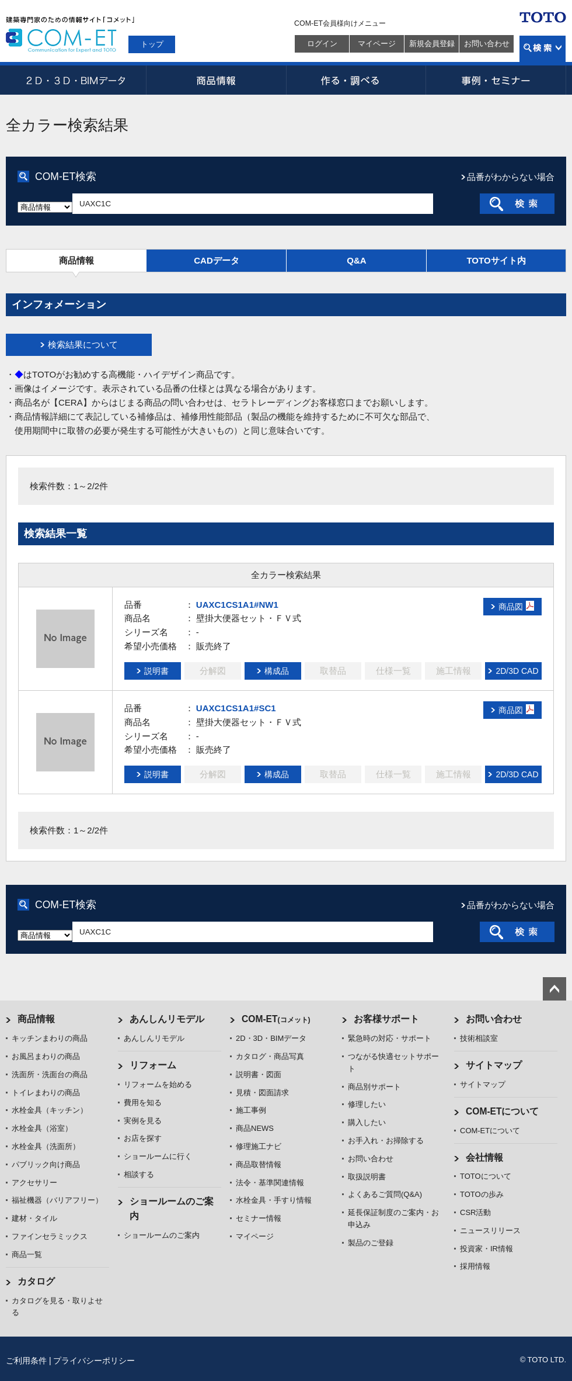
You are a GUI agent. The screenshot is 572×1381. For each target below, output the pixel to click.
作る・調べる (356, 80)
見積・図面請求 (262, 1092)
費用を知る (143, 1102)
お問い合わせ (487, 43)
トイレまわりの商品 (46, 1092)
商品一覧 (27, 1254)
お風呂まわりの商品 (46, 1056)
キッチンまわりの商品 (50, 1038)
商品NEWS (255, 1128)
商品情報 (216, 80)
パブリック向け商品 (46, 1164)
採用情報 (475, 1266)
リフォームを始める (158, 1084)
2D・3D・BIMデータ (76, 80)
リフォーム (153, 1065)
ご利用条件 (26, 1360)
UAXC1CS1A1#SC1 (236, 708)
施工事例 (251, 1110)
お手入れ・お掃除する (386, 1140)
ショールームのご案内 (162, 1235)
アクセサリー (34, 1182)
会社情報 (484, 1157)
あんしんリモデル (167, 1019)
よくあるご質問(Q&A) (385, 1194)
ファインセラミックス (50, 1236)
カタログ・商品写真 (270, 1056)
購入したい (367, 1122)
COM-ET (276, 1019)
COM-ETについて (502, 1111)
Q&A (356, 260)
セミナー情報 (258, 1218)
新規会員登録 (432, 43)
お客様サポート (386, 1019)
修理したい (367, 1104)
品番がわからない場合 (510, 177)
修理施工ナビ (258, 1146)
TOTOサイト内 (495, 260)
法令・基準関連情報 (270, 1182)
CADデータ (216, 260)
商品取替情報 (258, 1164)
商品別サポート (374, 1086)
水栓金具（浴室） (42, 1128)
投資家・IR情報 (486, 1248)
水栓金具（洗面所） (46, 1146)
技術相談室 (479, 1038)
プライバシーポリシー (94, 1360)
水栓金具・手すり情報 (274, 1200)
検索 (542, 49)
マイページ (377, 43)
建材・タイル (34, 1218)
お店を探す (143, 1138)
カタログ (36, 1281)
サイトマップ (494, 1065)
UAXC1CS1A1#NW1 (237, 605)
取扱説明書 (367, 1176)
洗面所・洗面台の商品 (50, 1074)
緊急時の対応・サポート (389, 1038)
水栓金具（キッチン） (50, 1110)
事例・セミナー (496, 80)
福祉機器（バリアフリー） (57, 1200)
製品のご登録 (370, 1242)
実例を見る (143, 1120)
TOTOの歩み (482, 1194)
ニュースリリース (490, 1230)
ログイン (322, 43)
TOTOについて (485, 1176)
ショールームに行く (158, 1156)
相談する (139, 1174)
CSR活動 (475, 1212)
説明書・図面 (258, 1074)
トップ (152, 44)
